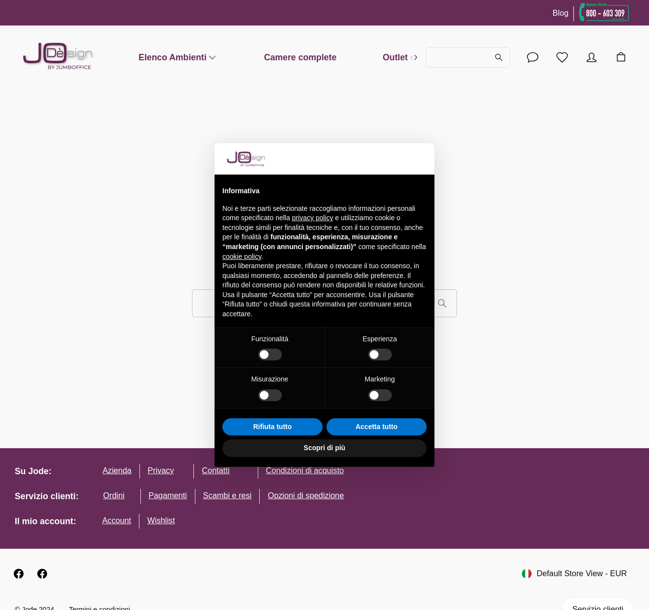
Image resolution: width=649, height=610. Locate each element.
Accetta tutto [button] (376, 427)
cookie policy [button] (241, 256)
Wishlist (161, 520)
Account (116, 520)
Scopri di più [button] (325, 448)
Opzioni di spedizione (306, 495)
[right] (416, 57)
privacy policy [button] (312, 218)
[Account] (532, 57)
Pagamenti (168, 495)
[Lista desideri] (562, 57)
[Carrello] (621, 57)
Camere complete (300, 57)
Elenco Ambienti (178, 57)
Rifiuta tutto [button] (272, 427)
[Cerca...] (468, 57)
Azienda (117, 470)
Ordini (114, 495)
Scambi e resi (227, 495)
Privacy (161, 470)
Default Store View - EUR (574, 573)
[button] (422, 159)
